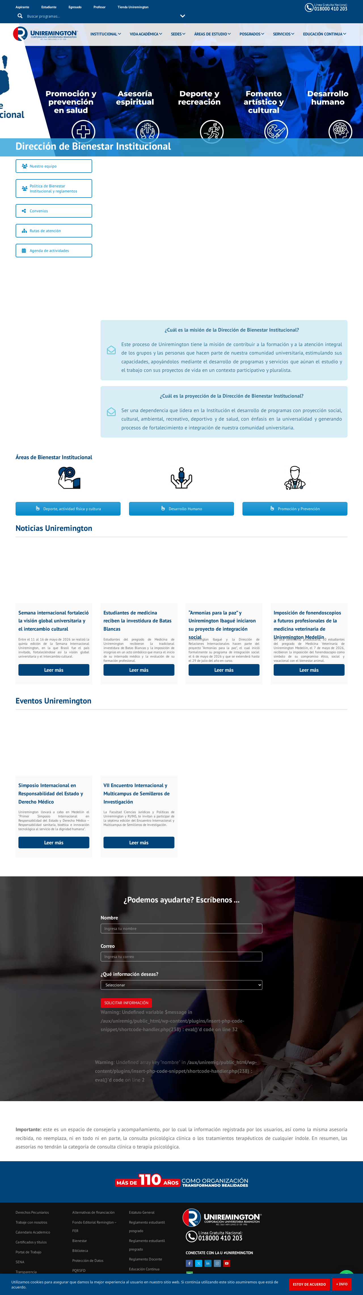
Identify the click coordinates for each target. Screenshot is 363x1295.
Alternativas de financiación (93, 1212)
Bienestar (79, 1240)
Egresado (75, 7)
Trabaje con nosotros (31, 1222)
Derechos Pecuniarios (32, 1212)
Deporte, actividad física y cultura (68, 508)
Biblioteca (80, 1250)
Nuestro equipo (39, 166)
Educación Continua (144, 1269)
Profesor (99, 7)
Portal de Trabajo (28, 1252)
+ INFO (342, 1284)
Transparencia (26, 1271)
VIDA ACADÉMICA (145, 26)
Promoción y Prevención (295, 508)
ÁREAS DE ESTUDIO (211, 26)
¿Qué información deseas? (129, 974)
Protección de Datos (87, 1260)
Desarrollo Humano (181, 508)
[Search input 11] (218, 7)
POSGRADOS (251, 26)
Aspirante (22, 7)
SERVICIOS (283, 26)
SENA (20, 1262)
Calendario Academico (33, 1232)
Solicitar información (126, 1002)
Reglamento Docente (145, 1259)
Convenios (35, 210)
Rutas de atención (41, 230)
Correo (108, 946)
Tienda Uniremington (133, 7)
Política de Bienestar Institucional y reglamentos (49, 188)
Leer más (54, 670)
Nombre (109, 917)
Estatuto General (142, 1212)
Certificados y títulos (31, 1242)
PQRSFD (79, 1270)
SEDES (177, 26)
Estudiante (48, 7)
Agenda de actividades (45, 250)
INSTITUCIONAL (105, 26)
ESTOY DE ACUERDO (309, 1284)
